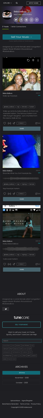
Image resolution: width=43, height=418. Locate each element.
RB (20, 356)
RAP (29, 356)
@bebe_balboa (9, 107)
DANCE (34, 356)
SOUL (30, 352)
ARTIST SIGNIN (33, 3)
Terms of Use (25, 404)
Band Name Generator (10, 404)
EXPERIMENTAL (7, 352)
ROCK (16, 349)
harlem (31, 107)
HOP (29, 349)
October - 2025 (22, 383)
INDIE (4, 359)
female (24, 107)
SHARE (22, 129)
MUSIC (18, 345)
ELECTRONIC (25, 345)
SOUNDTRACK (6, 345)
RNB (9, 359)
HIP (21, 349)
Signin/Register (27, 401)
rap (39, 95)
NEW (13, 345)
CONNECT (21, 123)
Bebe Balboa (20, 11)
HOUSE (13, 359)
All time (22, 373)
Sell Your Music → (21, 37)
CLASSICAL (25, 352)
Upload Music (15, 401)
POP (11, 349)
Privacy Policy (36, 404)
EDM (32, 345)
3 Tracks (5, 27)
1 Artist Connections (18, 27)
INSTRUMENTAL (16, 352)
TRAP (24, 356)
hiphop (24, 184)
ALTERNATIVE (7, 356)
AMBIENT (15, 356)
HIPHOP (5, 349)
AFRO (25, 349)
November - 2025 (22, 378)
